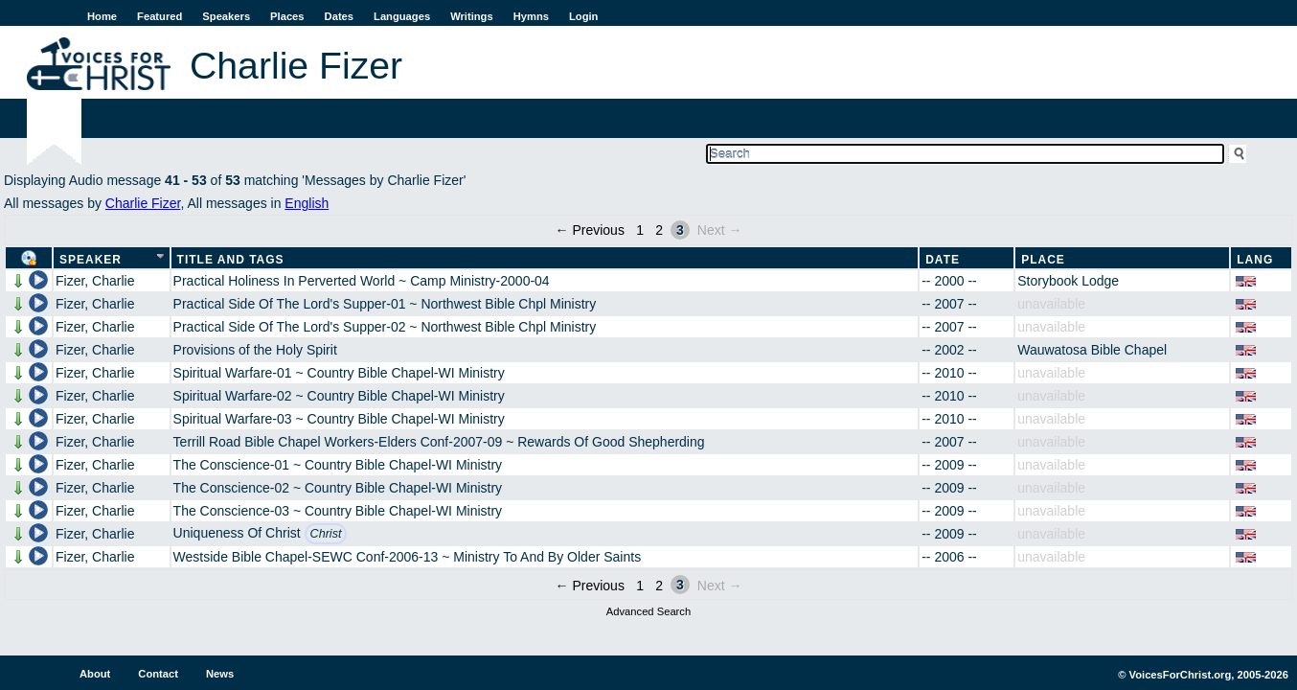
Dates (339, 16)
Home (102, 16)
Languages (402, 16)
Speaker (90, 259)
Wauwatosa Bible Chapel (1092, 349)
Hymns (531, 16)
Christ (326, 533)
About (95, 673)
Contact (158, 673)
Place (1043, 259)
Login (583, 16)
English (306, 203)
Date (942, 259)
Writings (471, 16)
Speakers (226, 16)
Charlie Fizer (143, 203)
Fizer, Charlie (95, 280)
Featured (159, 16)
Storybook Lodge (1068, 280)
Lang (1255, 259)
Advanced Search (648, 611)
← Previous (590, 230)
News (220, 673)
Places (287, 16)
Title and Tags (230, 259)
